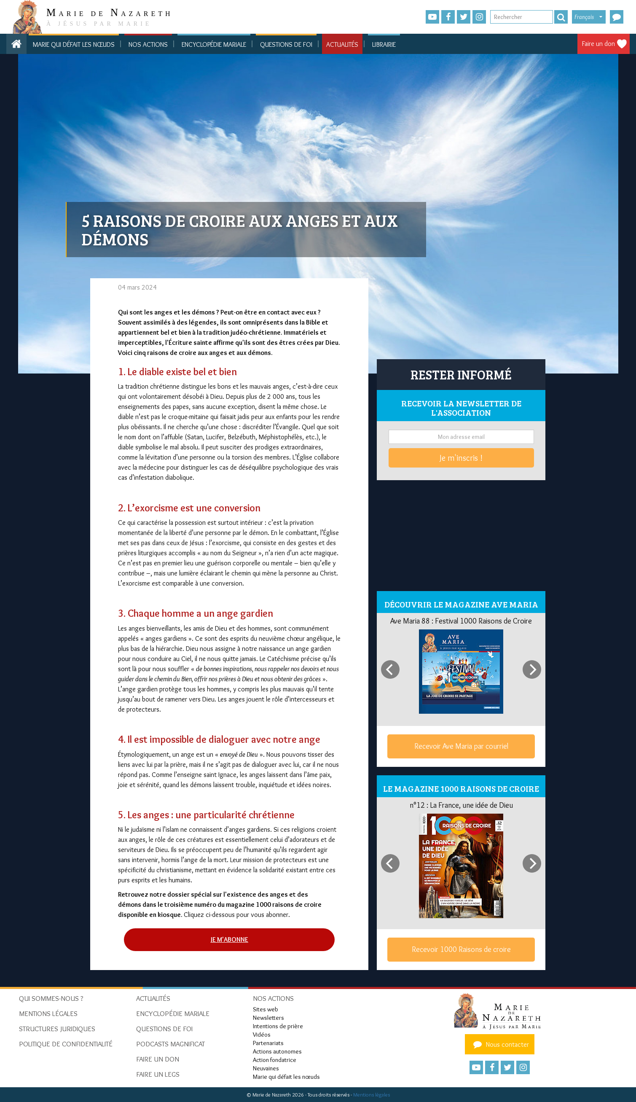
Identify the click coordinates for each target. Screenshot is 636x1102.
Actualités (342, 44)
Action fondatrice (274, 1060)
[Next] (532, 669)
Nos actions (148, 44)
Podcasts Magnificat (170, 1044)
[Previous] (390, 669)
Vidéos (262, 1034)
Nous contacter (500, 1044)
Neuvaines (266, 1068)
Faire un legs (158, 1074)
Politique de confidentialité (66, 1044)
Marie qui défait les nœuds (74, 44)
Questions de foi (286, 44)
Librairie (384, 44)
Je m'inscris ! (461, 458)
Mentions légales (371, 1094)
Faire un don (598, 44)
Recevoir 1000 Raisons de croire (461, 949)
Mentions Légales (48, 1013)
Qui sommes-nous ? (51, 998)
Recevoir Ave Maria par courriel (461, 746)
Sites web (265, 1009)
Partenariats (268, 1043)
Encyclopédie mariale (214, 44)
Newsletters (268, 1017)
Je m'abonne (229, 939)
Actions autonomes (277, 1051)
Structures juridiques (57, 1028)
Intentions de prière (278, 1026)
